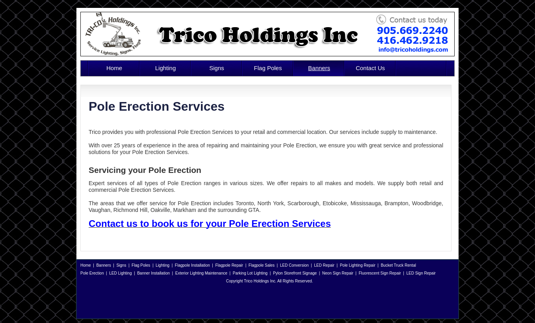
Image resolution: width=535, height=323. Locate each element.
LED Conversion (294, 265)
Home (114, 68)
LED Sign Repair (420, 273)
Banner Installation (153, 273)
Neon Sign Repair (337, 273)
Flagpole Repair (229, 265)
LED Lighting (120, 273)
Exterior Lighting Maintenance (201, 273)
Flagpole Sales (262, 265)
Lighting (165, 68)
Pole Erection (92, 273)
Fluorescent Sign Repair (380, 273)
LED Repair (324, 265)
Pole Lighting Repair (357, 265)
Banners (319, 68)
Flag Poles (268, 68)
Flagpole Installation (192, 265)
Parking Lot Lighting (250, 273)
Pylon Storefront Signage (295, 273)
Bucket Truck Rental (398, 265)
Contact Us (370, 68)
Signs (216, 68)
